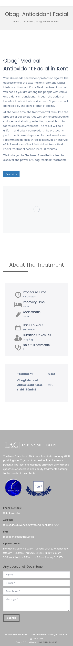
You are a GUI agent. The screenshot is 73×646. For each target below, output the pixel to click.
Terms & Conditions (26, 642)
